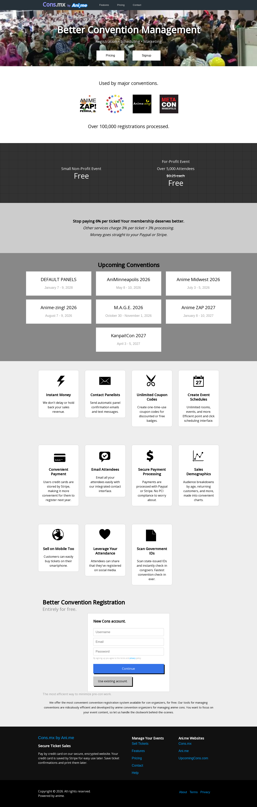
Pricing (121, 5)
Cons (54, 4)
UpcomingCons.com (193, 758)
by (77, 5)
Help (135, 773)
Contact (137, 5)
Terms (194, 792)
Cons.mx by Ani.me (56, 738)
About (183, 792)
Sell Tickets (140, 743)
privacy (133, 658)
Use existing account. (112, 681)
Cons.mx (184, 743)
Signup (146, 55)
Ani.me (183, 751)
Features (104, 5)
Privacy (205, 792)
